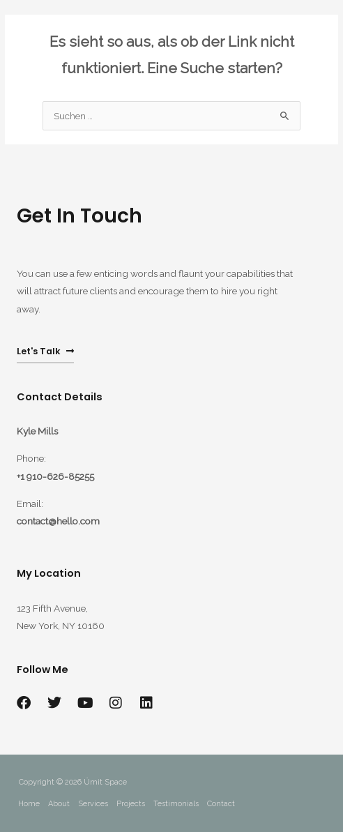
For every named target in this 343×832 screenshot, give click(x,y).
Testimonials (176, 803)
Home (29, 803)
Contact (221, 803)
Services (93, 803)
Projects (130, 803)
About (59, 803)
